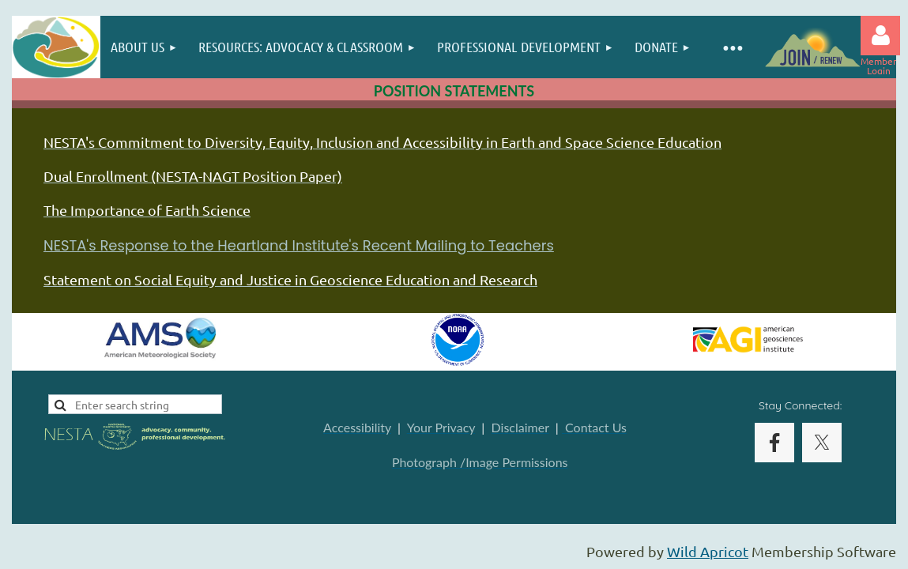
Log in (880, 35)
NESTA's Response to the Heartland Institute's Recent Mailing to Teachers (298, 245)
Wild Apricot (707, 551)
